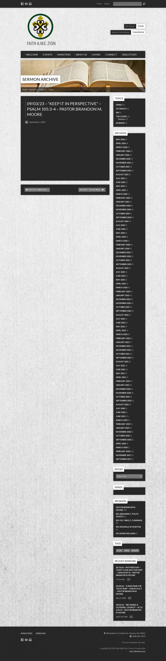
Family (119, 105)
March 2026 (121, 147)
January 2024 (122, 248)
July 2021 (120, 366)
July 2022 (120, 319)
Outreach (121, 109)
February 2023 (123, 291)
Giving (106, 4)
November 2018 (123, 432)
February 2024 (123, 245)
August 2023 (122, 268)
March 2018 (121, 447)
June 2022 (120, 323)
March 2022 (121, 334)
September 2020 (123, 401)
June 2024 (120, 229)
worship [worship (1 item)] (135, 550)
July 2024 (120, 225)
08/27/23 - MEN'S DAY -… (37, 190)
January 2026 (122, 155)
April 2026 (121, 143)
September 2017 (123, 459)
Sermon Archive (40, 79)
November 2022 (123, 303)
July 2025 (120, 178)
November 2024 (123, 209)
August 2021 (122, 361)
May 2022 (120, 326)
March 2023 (121, 287)
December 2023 (123, 252)
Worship (120, 123)
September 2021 (123, 358)
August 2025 (122, 174)
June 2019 (120, 416)
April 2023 (121, 284)
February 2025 (123, 198)
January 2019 (122, 428)
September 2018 (123, 440)
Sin (117, 112)
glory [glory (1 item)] (119, 550)
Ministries (26, 633)
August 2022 (122, 315)
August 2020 (122, 404)
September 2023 (123, 264)
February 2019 (123, 424)
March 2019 (121, 420)
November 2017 (123, 455)
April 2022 (121, 330)
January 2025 (122, 202)
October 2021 (122, 354)
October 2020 (122, 397)
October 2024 (122, 213)
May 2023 (120, 280)
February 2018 (123, 451)
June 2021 (120, 369)
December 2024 (123, 206)
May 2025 (120, 186)
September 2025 (123, 171)
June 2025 (120, 182)
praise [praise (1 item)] (127, 550)
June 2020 (120, 412)
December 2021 (123, 346)
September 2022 (123, 311)
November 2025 (123, 163)
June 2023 (120, 276)
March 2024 (121, 241)
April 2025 (121, 190)
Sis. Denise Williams (125, 533)
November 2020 (123, 393)
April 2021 (121, 377)
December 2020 (123, 389)
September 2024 (123, 217)
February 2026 (123, 151)
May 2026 (120, 139)
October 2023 (122, 260)
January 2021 (122, 385)
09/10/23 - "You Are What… (92, 190)
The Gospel (121, 116)
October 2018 (122, 436)
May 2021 (120, 373)
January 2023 (122, 295)
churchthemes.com (137, 651)
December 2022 (123, 299)
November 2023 (123, 256)
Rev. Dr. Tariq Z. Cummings (129, 520)
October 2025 (122, 167)
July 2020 (120, 408)
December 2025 (123, 159)
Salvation (121, 119)
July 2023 (120, 272)
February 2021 (123, 381)
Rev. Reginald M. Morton (128, 527)
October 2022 (122, 307)
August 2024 (122, 221)
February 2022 (123, 338)
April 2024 (121, 237)
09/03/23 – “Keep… (47, 90)
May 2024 (120, 233)
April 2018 (121, 443)
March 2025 (121, 194)
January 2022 (122, 342)
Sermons (33, 90)
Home (99, 4)
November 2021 (123, 350)
